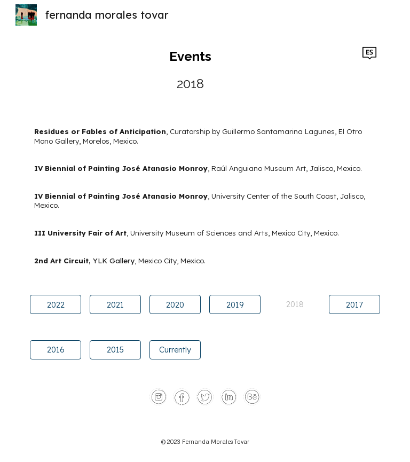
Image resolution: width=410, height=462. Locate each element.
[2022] (55, 304)
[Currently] (175, 349)
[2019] (234, 304)
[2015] (115, 349)
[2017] (354, 304)
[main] (190, 70)
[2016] (55, 349)
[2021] (115, 304)
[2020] (175, 304)
